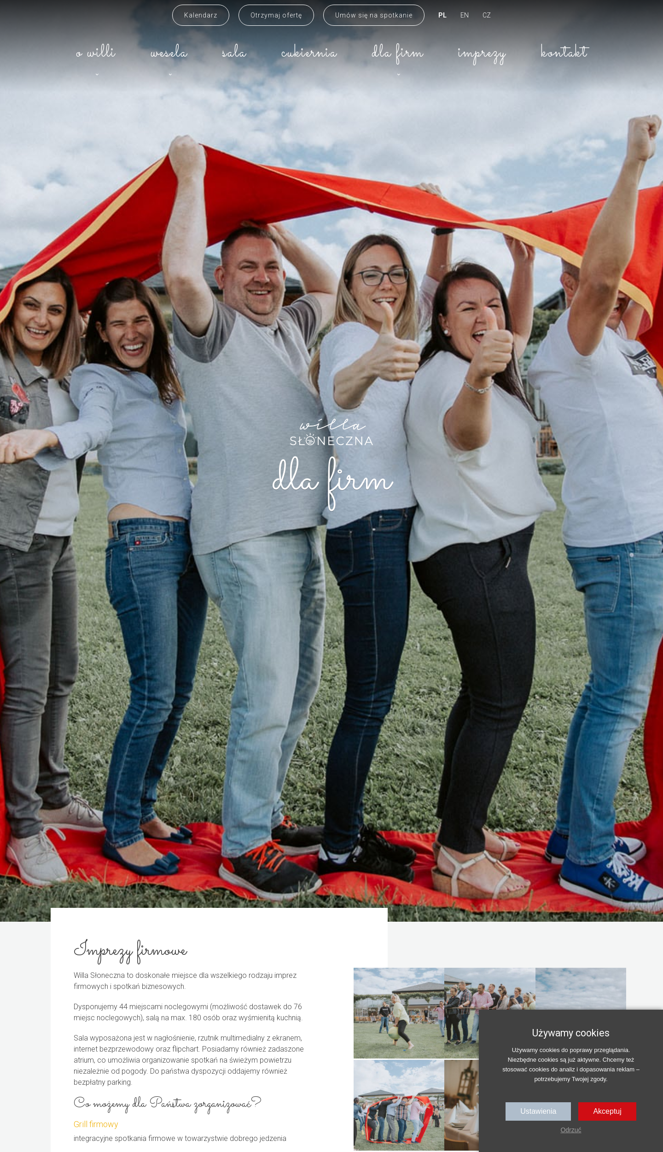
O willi (96, 52)
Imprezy (482, 52)
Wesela (169, 52)
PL (442, 15)
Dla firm (398, 52)
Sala (234, 52)
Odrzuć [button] (570, 1130)
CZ (487, 15)
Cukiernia (309, 52)
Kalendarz (200, 15)
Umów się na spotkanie (374, 15)
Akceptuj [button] (607, 1111)
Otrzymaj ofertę (276, 15)
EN (464, 15)
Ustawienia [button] (538, 1111)
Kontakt (564, 52)
